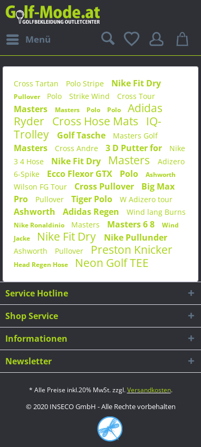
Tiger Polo (92, 199)
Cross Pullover (105, 186)
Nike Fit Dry (136, 83)
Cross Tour (136, 96)
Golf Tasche (82, 135)
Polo (55, 96)
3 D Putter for (135, 148)
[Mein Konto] (158, 39)
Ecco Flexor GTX (80, 174)
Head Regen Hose (42, 264)
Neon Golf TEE (112, 262)
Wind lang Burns (156, 212)
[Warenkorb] (184, 39)
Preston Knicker (132, 249)
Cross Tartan (37, 83)
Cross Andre (77, 148)
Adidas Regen (92, 211)
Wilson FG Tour (41, 187)
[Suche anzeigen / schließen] (106, 39)
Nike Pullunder (135, 237)
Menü (28, 38)
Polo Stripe (86, 83)
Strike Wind (90, 96)
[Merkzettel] (132, 39)
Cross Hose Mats (96, 121)
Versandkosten (149, 389)
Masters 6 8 (132, 224)
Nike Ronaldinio (40, 225)
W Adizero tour (146, 199)
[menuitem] (28, 39)
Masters (32, 109)
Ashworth (161, 174)
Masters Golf (135, 136)
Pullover (28, 96)
